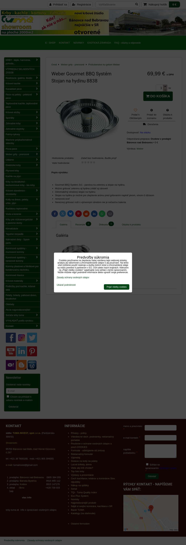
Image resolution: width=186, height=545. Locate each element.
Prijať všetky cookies (117, 287)
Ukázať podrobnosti (66, 285)
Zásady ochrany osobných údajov (73, 277)
